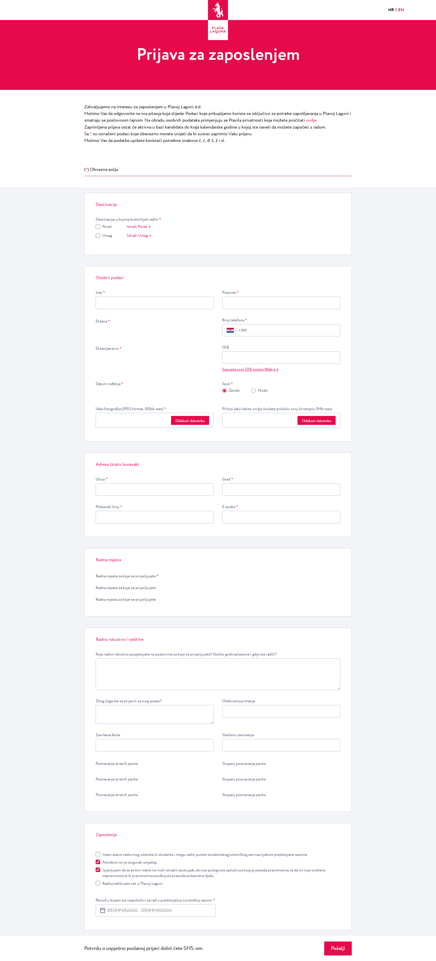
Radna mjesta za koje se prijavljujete (127, 576)
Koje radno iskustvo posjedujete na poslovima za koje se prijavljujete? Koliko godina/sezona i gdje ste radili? (186, 654)
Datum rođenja (109, 384)
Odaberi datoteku (190, 421)
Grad (227, 479)
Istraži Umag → (139, 235)
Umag (107, 235)
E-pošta (230, 507)
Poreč (107, 227)
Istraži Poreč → (139, 227)
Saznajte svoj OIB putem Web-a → (250, 369)
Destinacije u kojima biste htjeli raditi (128, 219)
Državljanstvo (109, 348)
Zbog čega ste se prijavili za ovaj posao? (129, 701)
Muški (263, 390)
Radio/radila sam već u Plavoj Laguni (132, 883)
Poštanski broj (109, 507)
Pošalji (338, 948)
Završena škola (108, 735)
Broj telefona (234, 320)
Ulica (102, 479)
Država (103, 321)
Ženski (234, 390)
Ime (100, 292)
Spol (227, 384)
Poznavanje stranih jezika (117, 764)
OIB (225, 347)
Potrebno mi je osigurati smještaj (129, 862)
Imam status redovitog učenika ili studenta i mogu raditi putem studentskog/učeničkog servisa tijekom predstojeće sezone (204, 854)
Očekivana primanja (238, 701)
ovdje (311, 120)
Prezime (230, 292)
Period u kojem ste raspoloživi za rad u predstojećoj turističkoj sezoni (155, 900)
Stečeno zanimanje (238, 735)
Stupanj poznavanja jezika (244, 764)
